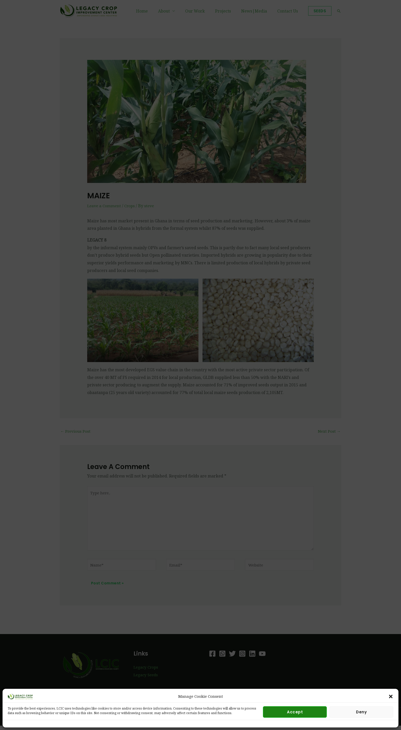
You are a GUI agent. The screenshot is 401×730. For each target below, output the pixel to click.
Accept (295, 712)
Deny (361, 712)
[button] (390, 696)
